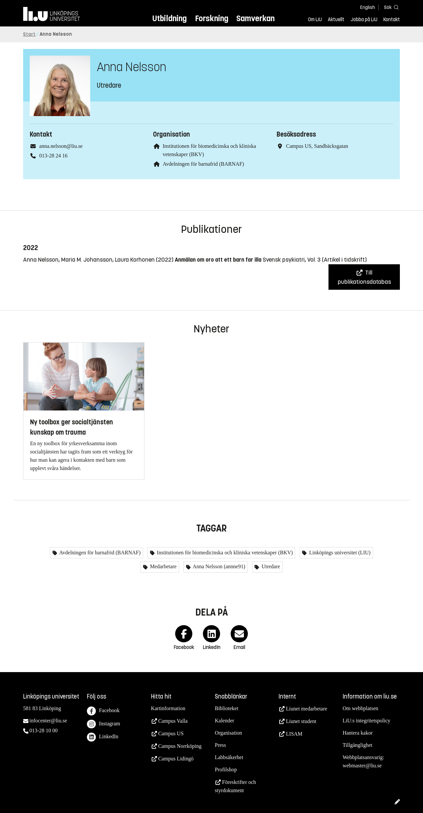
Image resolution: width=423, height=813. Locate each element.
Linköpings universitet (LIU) (339, 552)
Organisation (228, 733)
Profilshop (226, 769)
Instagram (103, 724)
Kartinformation (168, 708)
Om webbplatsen (360, 708)
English (367, 7)
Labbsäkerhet (229, 757)
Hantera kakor (358, 733)
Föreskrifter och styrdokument (235, 786)
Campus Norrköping (180, 746)
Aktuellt (336, 19)
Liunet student (301, 721)
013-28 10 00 (43, 730)
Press (220, 745)
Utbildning (169, 18)
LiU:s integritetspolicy (366, 720)
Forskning (211, 18)
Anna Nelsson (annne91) (218, 566)
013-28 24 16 (53, 155)
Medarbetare (163, 566)
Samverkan (255, 18)
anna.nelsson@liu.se (61, 146)
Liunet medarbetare (306, 708)
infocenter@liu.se (48, 720)
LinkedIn (102, 737)
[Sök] (390, 7)
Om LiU (315, 19)
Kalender (224, 720)
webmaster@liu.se (362, 765)
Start (29, 34)
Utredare (270, 566)
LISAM (294, 734)
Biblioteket (226, 708)
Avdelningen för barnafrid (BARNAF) (203, 164)
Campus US (171, 733)
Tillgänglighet (357, 745)
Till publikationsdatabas (364, 277)
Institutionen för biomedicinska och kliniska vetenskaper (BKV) (224, 552)
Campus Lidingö (176, 758)
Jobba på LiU (364, 19)
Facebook (103, 710)
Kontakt (391, 19)
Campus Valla (173, 721)
